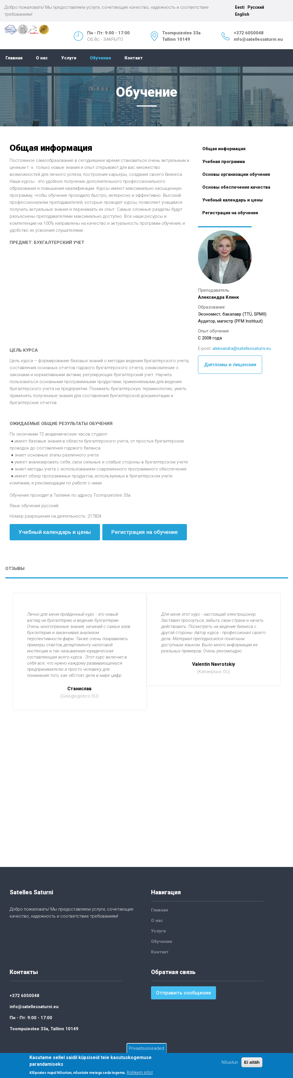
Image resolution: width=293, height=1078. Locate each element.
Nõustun (230, 1062)
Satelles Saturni (31, 892)
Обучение (100, 58)
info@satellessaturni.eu (258, 39)
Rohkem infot (140, 1072)
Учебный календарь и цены (55, 532)
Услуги (68, 58)
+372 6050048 (249, 33)
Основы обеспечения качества (236, 187)
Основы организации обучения (236, 174)
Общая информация (223, 148)
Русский (256, 7)
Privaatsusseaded (146, 1048)
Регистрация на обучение (144, 532)
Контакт (133, 58)
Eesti (240, 7)
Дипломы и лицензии (230, 364)
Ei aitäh (251, 1062)
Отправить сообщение (183, 993)
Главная (14, 58)
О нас (42, 58)
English (242, 14)
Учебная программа (223, 161)
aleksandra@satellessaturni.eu (242, 348)
